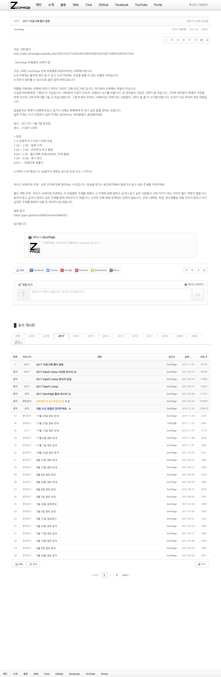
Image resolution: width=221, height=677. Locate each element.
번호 (15, 357)
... (110, 575)
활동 (25, 674)
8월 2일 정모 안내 (46, 497)
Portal (104, 674)
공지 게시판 (26, 325)
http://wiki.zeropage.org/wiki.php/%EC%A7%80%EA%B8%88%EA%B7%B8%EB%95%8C (74, 53)
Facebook (74, 674)
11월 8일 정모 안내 (46, 438)
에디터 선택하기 (194, 284)
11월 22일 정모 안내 (47, 423)
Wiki (36, 674)
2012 (135, 336)
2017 (61, 336)
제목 (99, 357)
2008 (194, 336)
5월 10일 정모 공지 (46, 541)
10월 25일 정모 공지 (47, 453)
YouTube (90, 674)
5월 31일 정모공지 (46, 519)
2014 (106, 336)
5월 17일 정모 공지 (46, 533)
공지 (17, 341)
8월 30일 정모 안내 (46, 482)
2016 (76, 336)
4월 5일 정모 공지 (46, 548)
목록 (20, 270)
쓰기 (201, 564)
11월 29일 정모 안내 (47, 416)
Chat (46, 674)
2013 (120, 336)
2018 (46, 336)
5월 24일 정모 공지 (46, 526)
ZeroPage (19, 29)
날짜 (188, 357)
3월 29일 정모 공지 (46, 555)
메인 (5, 674)
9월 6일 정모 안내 (46, 475)
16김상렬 (171, 423)
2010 (165, 336)
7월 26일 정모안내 (46, 504)
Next (125, 575)
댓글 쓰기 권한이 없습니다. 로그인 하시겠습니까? (58, 292)
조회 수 (203, 357)
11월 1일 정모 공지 (46, 445)
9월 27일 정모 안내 (46, 460)
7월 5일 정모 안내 (46, 511)
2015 (91, 336)
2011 (150, 336)
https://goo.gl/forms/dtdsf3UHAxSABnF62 (41, 215)
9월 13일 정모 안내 (46, 467)
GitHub (59, 674)
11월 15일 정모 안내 (47, 431)
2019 (32, 336)
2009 (180, 336)
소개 (15, 674)
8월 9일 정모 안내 (46, 489)
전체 (17, 336)
